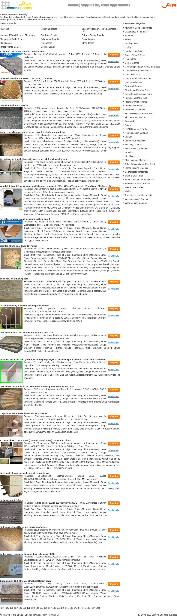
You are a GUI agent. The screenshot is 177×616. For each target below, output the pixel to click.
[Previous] (7, 608)
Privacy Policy (40, 615)
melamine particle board (12, 500)
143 (75, 608)
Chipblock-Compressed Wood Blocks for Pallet (23, 413)
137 (50, 608)
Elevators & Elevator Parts (137, 90)
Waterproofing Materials (136, 203)
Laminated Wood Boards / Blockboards (18, 35)
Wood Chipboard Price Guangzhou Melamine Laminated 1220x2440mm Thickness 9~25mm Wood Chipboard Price (57, 186)
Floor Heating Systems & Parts (139, 113)
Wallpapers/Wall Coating (136, 199)
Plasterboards (88, 39)
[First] (2, 608)
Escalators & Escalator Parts (138, 94)
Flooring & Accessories (135, 117)
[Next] (93, 608)
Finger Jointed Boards (10, 47)
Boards (12, 23)
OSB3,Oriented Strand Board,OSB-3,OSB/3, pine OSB (26, 332)
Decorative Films (133, 74)
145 (84, 608)
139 (58, 608)
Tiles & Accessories (134, 187)
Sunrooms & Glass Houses (137, 183)
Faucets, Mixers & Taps (136, 98)
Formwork (129, 121)
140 (62, 608)
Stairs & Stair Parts (134, 176)
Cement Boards (48, 47)
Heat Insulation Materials (136, 133)
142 (71, 608)
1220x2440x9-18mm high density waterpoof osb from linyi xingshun (34, 159)
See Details (113, 61)
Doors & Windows (133, 82)
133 (33, 608)
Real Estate (130, 59)
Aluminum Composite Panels (138, 28)
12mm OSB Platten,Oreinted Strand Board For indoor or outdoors (32, 132)
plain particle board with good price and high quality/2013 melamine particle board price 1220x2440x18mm (53, 359)
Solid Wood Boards (50, 39)
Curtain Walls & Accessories (138, 70)
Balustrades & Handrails (136, 32)
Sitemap (29, 615)
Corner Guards (132, 63)
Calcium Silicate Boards (93, 35)
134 (37, 608)
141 (67, 608)
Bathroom (129, 35)
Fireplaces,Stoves (133, 105)
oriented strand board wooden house (18, 246)
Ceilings (128, 47)
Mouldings (130, 156)
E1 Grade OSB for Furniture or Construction (22, 51)
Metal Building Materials (136, 148)
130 (20, 608)
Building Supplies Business (164, 615)
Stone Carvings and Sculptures (139, 179)
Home (3, 23)
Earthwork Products (134, 86)
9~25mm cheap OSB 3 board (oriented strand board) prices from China (35, 440)
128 (11, 608)
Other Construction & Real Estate (140, 164)
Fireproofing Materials (135, 109)
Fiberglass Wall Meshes (136, 102)
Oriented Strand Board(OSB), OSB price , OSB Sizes (26, 78)
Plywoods (4, 29)
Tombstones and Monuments (138, 195)
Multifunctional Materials (136, 160)
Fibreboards (46, 43)
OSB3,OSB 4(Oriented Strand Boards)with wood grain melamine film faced (37, 386)
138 (54, 608)
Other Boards (88, 43)
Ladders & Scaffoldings (136, 141)
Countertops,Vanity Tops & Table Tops (142, 67)
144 (79, 608)
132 (28, 608)
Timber (128, 191)
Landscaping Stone (134, 51)
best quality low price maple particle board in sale (25, 473)
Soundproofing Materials (136, 172)
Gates (127, 125)
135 (41, 608)
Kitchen (128, 137)
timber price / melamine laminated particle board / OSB (27, 554)
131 (24, 608)
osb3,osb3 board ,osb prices (14, 279)
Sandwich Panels (49, 35)
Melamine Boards (49, 29)
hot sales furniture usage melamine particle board (25, 219)
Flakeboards (6, 43)
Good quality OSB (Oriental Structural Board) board (25, 581)
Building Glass (131, 43)
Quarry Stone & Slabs (135, 55)
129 (16, 608)
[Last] (98, 608)
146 (88, 608)
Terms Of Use (16, 615)
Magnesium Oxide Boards (12, 39)
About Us (4, 615)
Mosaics (129, 152)
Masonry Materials (133, 144)
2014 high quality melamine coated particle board (24, 305)
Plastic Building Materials (136, 168)
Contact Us (54, 615)
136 (45, 608)
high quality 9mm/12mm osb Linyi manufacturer (24, 527)
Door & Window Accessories (138, 78)
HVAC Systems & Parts (136, 129)
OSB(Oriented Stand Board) (14, 105)
